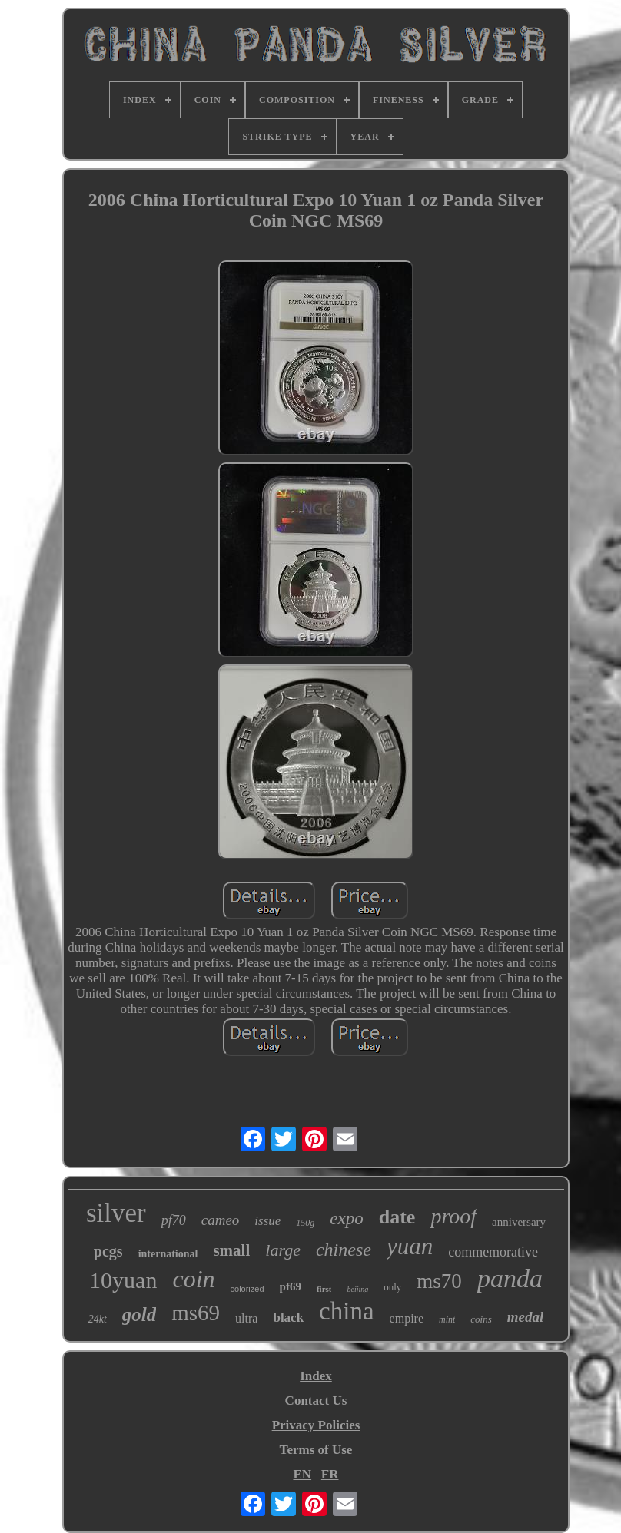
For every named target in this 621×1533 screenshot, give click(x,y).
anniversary (519, 1222)
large (283, 1250)
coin (193, 1279)
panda (510, 1278)
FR (330, 1474)
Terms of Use (316, 1449)
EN (302, 1474)
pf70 (173, 1220)
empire (406, 1318)
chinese (343, 1250)
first (324, 1288)
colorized (247, 1288)
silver (116, 1213)
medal (525, 1317)
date (397, 1217)
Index (316, 1376)
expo (346, 1218)
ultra (246, 1318)
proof (453, 1216)
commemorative (493, 1252)
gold (139, 1314)
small (231, 1250)
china (346, 1311)
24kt (97, 1319)
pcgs (108, 1251)
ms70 (439, 1281)
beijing (357, 1289)
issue (267, 1220)
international (168, 1254)
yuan (410, 1246)
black (288, 1317)
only (392, 1287)
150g (305, 1222)
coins (480, 1319)
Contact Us (316, 1400)
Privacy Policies (316, 1425)
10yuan (123, 1280)
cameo (220, 1220)
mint (447, 1319)
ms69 (195, 1312)
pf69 (290, 1286)
